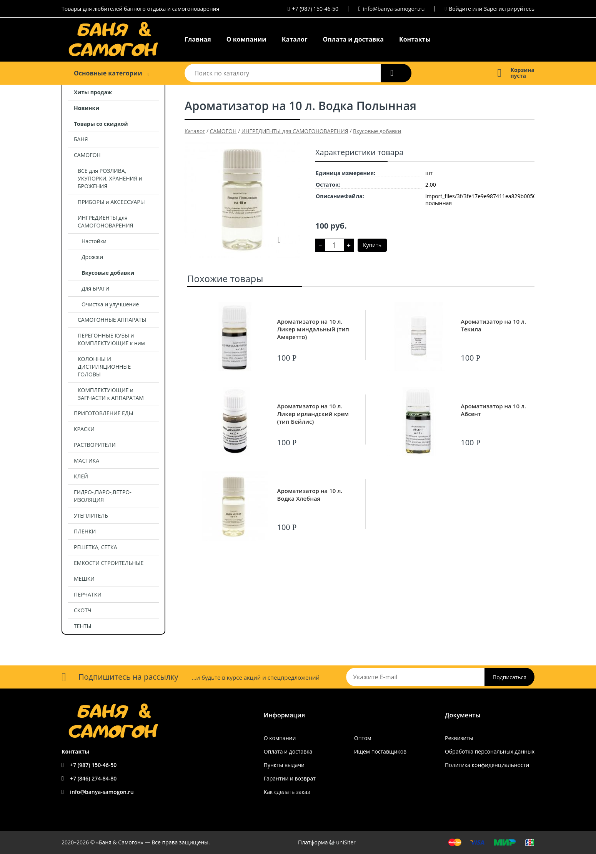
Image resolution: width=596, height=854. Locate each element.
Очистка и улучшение (110, 304)
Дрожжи (92, 257)
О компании (246, 39)
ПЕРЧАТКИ (88, 594)
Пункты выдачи (284, 765)
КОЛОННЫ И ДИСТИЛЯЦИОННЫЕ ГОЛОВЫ (104, 366)
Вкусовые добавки (108, 272)
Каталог (295, 39)
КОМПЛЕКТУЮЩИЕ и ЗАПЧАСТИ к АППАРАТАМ (111, 393)
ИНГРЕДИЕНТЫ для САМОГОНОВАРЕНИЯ (105, 221)
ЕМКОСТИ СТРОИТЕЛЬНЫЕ (108, 563)
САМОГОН (87, 155)
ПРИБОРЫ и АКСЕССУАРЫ (111, 202)
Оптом (362, 738)
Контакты (415, 39)
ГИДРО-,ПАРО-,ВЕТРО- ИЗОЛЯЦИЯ (103, 495)
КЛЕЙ (81, 476)
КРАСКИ (84, 429)
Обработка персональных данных (489, 751)
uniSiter (346, 842)
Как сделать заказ (287, 792)
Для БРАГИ (96, 288)
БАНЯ (81, 139)
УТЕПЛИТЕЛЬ (91, 515)
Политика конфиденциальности (487, 765)
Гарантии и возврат (290, 778)
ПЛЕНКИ (85, 531)
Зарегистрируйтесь (509, 8)
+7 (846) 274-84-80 (93, 778)
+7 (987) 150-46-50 (315, 8)
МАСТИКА (86, 460)
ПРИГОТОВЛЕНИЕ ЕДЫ (103, 413)
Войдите (460, 8)
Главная (198, 39)
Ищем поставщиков (380, 751)
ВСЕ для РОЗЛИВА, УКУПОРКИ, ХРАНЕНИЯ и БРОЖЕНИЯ (110, 178)
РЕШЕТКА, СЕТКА (95, 547)
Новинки (86, 108)
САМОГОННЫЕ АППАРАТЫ (112, 319)
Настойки (94, 241)
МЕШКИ (84, 578)
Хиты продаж (93, 92)
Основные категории (108, 73)
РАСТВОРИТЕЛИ (95, 444)
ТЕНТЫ (82, 626)
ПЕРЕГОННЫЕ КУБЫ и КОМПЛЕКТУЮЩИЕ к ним (111, 339)
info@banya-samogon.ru (394, 8)
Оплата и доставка (353, 39)
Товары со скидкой (101, 123)
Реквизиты (459, 738)
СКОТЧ (83, 610)
